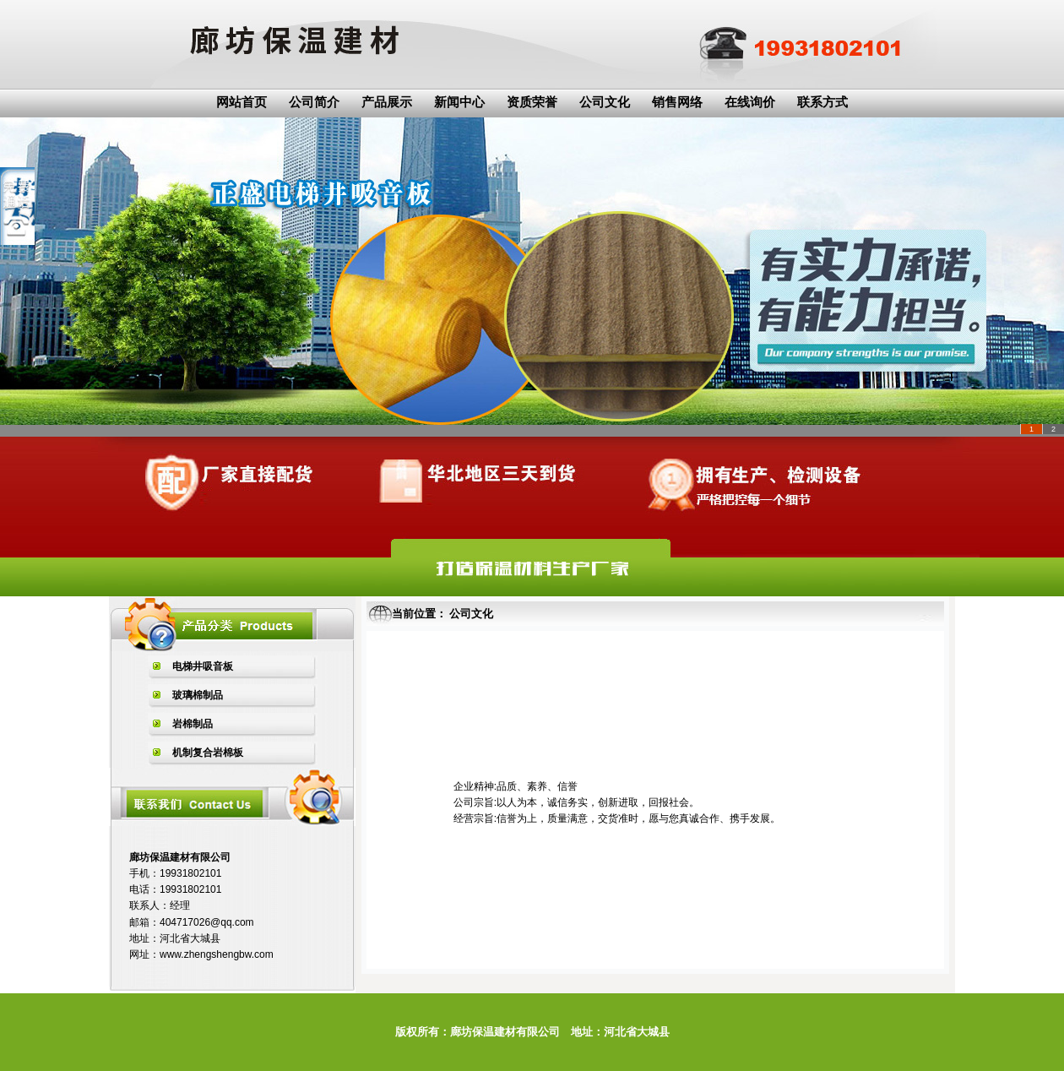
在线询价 (750, 102)
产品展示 (386, 102)
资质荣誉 (532, 102)
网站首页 (241, 102)
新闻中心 (459, 102)
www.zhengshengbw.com (217, 954)
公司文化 (604, 102)
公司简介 (314, 102)
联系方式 (822, 102)
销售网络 (677, 102)
